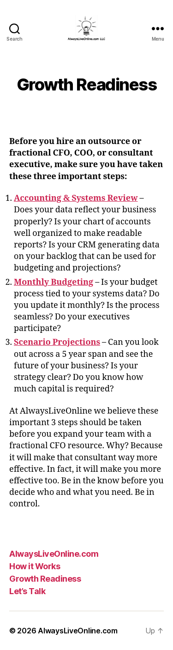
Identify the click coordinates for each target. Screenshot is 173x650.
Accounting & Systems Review (76, 198)
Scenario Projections (57, 342)
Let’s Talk (27, 591)
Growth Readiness (45, 579)
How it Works (34, 566)
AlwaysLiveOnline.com (53, 554)
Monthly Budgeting (53, 282)
